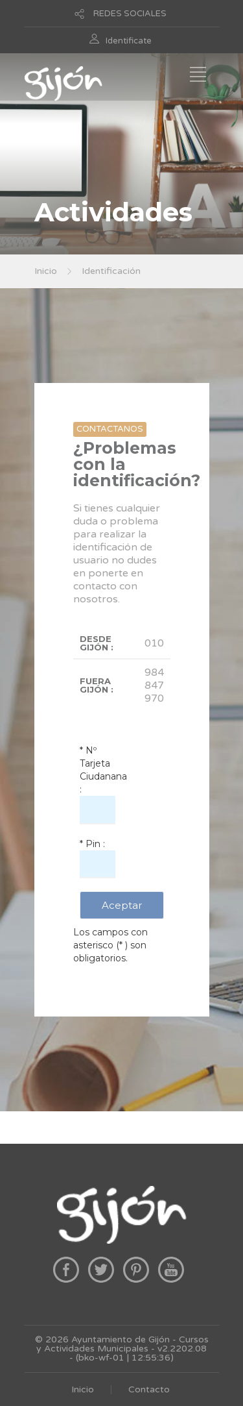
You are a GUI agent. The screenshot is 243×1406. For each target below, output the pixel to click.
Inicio (45, 271)
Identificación (111, 271)
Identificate (129, 41)
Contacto (149, 1389)
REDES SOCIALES (130, 13)
